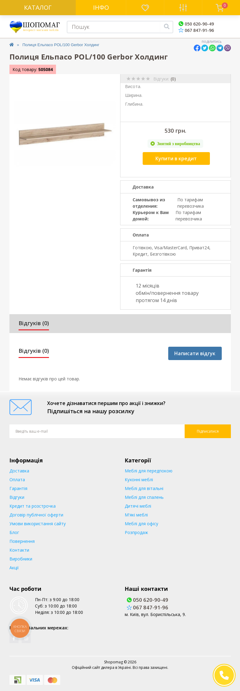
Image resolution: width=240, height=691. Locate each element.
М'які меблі (136, 515)
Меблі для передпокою (148, 471)
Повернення (22, 541)
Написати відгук (195, 353)
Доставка (19, 471)
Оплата (17, 479)
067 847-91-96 (196, 30)
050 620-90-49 (196, 24)
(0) (173, 79)
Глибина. (134, 104)
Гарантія (18, 488)
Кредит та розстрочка (32, 506)
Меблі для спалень (144, 497)
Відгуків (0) (34, 323)
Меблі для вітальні (144, 488)
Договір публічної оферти (36, 515)
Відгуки (16, 497)
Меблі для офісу (141, 523)
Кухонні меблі (139, 479)
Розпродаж (136, 532)
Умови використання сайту (37, 523)
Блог (14, 532)
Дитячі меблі (138, 506)
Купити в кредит (176, 158)
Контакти (19, 550)
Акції (14, 567)
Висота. (133, 86)
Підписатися (208, 431)
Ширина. (133, 95)
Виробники (20, 559)
